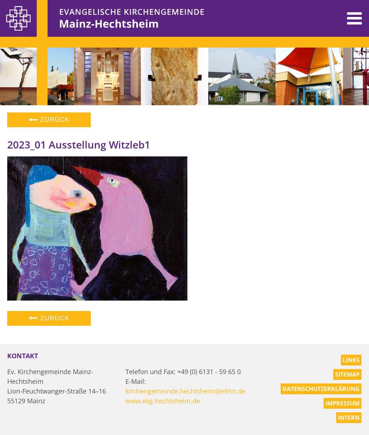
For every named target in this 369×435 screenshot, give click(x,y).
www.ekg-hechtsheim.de (162, 400)
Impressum (342, 403)
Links (351, 360)
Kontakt (22, 355)
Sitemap (347, 374)
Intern (349, 418)
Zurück (49, 119)
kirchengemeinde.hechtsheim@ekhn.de (185, 391)
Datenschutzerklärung (321, 389)
